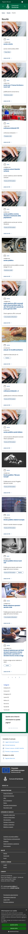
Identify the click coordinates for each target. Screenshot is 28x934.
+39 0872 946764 (14, 888)
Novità (8, 13)
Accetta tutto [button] (14, 925)
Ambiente (5, 841)
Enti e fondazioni (7, 800)
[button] (14, 931)
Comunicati (6, 856)
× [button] (26, 910)
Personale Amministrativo (10, 805)
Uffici (4, 798)
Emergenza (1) (7, 694)
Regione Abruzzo (6, 2)
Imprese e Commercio (8, 822)
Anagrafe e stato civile (9, 815)
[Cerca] (25, 6)
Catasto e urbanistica (8, 824)
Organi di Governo (8, 793)
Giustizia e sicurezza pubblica (10, 836)
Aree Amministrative (8, 796)
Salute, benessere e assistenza (11, 844)
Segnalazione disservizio (9, 897)
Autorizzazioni (7, 846)
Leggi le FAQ (6, 900)
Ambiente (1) (7, 688)
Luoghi (5, 865)
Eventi (5, 867)
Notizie (7, 298)
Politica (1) (6, 700)
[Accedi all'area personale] (22, 2)
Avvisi (6, 39)
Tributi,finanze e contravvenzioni (11, 839)
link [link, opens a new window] (6, 921)
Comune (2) (6, 691)
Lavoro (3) (6, 697)
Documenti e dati (7, 808)
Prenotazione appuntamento (10, 895)
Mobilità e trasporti (8, 827)
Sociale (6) (6, 707)
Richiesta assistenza (8, 902)
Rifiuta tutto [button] (14, 928)
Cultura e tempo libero (9, 817)
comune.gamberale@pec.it (10, 886)
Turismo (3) (6, 710)
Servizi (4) (6, 703)
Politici (5, 803)
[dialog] (14, 921)
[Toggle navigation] (3, 6)
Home (3, 13)
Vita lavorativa (7, 820)
